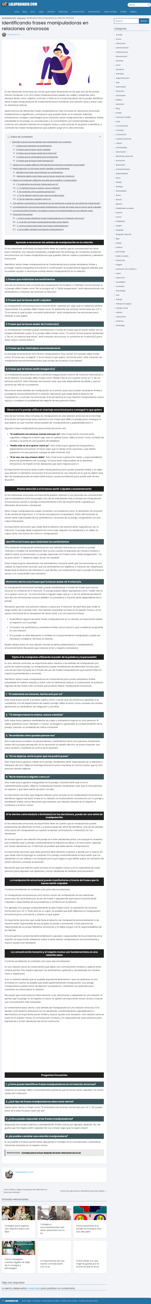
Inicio (17, 11)
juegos (119, 225)
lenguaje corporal (123, 234)
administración (122, 47)
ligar (118, 238)
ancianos (120, 69)
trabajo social (122, 308)
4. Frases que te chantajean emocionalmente (37, 157)
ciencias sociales (123, 117)
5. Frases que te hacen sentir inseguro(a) (34, 160)
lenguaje (119, 230)
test (117, 295)
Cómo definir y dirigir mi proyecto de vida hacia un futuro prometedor (25, 1190)
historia (119, 212)
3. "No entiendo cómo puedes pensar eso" (36, 191)
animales (120, 73)
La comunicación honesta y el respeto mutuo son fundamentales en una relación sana (53, 210)
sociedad (120, 286)
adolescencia (122, 52)
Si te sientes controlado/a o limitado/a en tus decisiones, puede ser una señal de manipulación (56, 203)
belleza (133, 11)
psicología (120, 251)
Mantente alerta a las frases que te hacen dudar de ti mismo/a (45, 176)
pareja (119, 243)
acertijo (119, 34)
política (119, 247)
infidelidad (120, 221)
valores (119, 312)
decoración (121, 152)
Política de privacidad (88, 1301)
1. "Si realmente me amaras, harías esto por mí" (37, 184)
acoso (118, 39)
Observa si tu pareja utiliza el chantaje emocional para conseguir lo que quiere (49, 164)
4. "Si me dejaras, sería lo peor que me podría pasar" (40, 195)
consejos (120, 130)
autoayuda (121, 95)
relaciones (63, 11)
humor (119, 217)
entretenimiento (123, 169)
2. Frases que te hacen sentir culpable (33, 149)
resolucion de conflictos (126, 269)
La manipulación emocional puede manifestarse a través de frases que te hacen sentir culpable (57, 207)
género (119, 204)
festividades (121, 191)
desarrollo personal (124, 156)
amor (32, 11)
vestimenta (121, 316)
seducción (120, 277)
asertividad (121, 86)
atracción (120, 91)
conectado (33, 1288)
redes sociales (110, 11)
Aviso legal (26, 1301)
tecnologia (120, 290)
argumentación (122, 78)
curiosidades (121, 147)
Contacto (37, 1301)
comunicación (78, 11)
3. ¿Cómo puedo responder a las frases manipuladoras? (42, 225)
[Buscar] (148, 5)
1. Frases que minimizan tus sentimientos (34, 145)
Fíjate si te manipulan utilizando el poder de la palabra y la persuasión (45, 180)
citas (118, 121)
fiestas (119, 199)
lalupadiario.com (13, 34)
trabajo (119, 299)
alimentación (94, 11)
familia (123, 11)
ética (118, 178)
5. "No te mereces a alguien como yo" (34, 199)
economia (120, 160)
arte (118, 82)
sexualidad (120, 282)
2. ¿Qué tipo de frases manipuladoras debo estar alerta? (43, 222)
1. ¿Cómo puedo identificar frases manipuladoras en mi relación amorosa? (50, 218)
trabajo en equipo (123, 303)
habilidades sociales (125, 208)
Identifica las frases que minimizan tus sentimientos (39, 172)
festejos (119, 186)
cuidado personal (123, 139)
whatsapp (120, 325)
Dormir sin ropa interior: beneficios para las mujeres (82, 1191)
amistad (51, 11)
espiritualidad (122, 173)
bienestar (120, 104)
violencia (120, 321)
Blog (25, 11)
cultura (119, 143)
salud (41, 11)
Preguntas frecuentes (23, 214)
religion (119, 264)
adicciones (120, 43)
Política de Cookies (69, 1301)
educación (120, 165)
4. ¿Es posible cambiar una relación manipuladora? (40, 229)
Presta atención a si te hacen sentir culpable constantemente (41, 168)
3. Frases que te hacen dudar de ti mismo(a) (36, 153)
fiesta (118, 195)
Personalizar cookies (51, 1301)
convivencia (121, 134)
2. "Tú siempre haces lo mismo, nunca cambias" (38, 188)
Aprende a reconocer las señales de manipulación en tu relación (41, 142)
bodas (119, 113)
